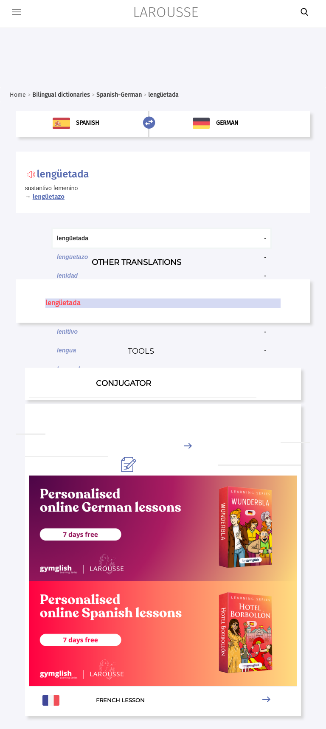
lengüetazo (49, 196)
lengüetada (63, 303)
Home (18, 95)
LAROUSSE (165, 12)
